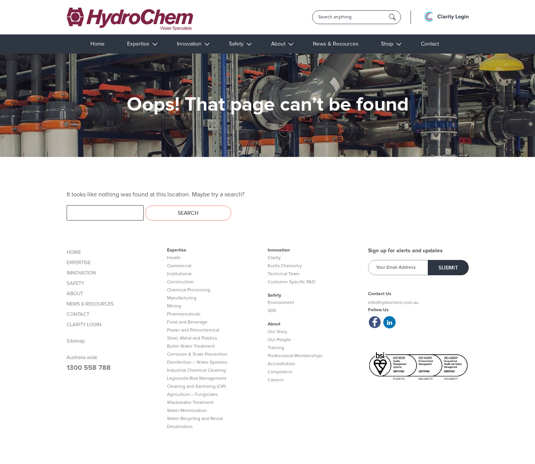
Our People (279, 340)
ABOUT (75, 293)
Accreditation (281, 364)
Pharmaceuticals (184, 314)
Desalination (180, 427)
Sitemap (76, 341)
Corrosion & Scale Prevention (197, 354)
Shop (387, 44)
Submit (448, 268)
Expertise (138, 44)
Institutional (179, 274)
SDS (272, 311)
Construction (180, 282)
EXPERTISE (79, 262)
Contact (430, 44)
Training (276, 348)
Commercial (179, 266)
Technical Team (283, 274)
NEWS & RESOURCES (90, 304)
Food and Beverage (187, 322)
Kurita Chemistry (285, 266)
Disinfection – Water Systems (197, 362)
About (278, 44)
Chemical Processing (188, 290)
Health (174, 258)
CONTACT (78, 314)
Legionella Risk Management (196, 378)
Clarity (274, 258)
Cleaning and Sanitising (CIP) (196, 386)
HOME (74, 252)
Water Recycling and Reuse (195, 419)
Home (97, 44)
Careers (276, 380)
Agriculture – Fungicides (192, 394)
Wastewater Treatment (190, 402)
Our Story (277, 332)
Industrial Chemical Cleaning (196, 370)
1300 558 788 (89, 367)
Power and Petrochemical (193, 330)
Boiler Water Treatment (191, 346)
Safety (236, 44)
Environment (281, 303)
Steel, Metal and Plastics (192, 338)
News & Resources (335, 44)
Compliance (280, 372)
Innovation (189, 44)
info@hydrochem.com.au (393, 303)
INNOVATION (81, 273)
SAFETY (75, 283)
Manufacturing (181, 298)
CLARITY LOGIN (84, 324)
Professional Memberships (295, 356)
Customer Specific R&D (291, 282)
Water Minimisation (187, 410)
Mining (174, 306)
